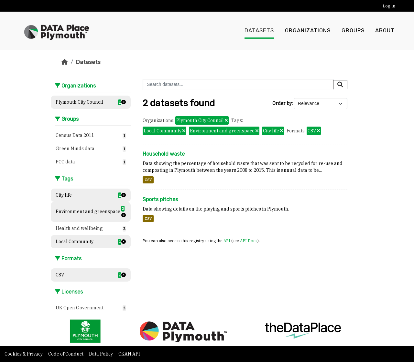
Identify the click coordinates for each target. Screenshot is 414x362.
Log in (389, 6)
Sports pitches (160, 199)
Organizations (308, 30)
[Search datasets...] (238, 84)
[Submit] (340, 84)
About (385, 30)
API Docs (248, 240)
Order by (282, 103)
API (226, 240)
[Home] (64, 62)
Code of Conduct (66, 354)
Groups (353, 30)
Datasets (259, 30)
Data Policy (101, 354)
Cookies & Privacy (24, 354)
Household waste (164, 154)
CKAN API (129, 354)
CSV (148, 180)
